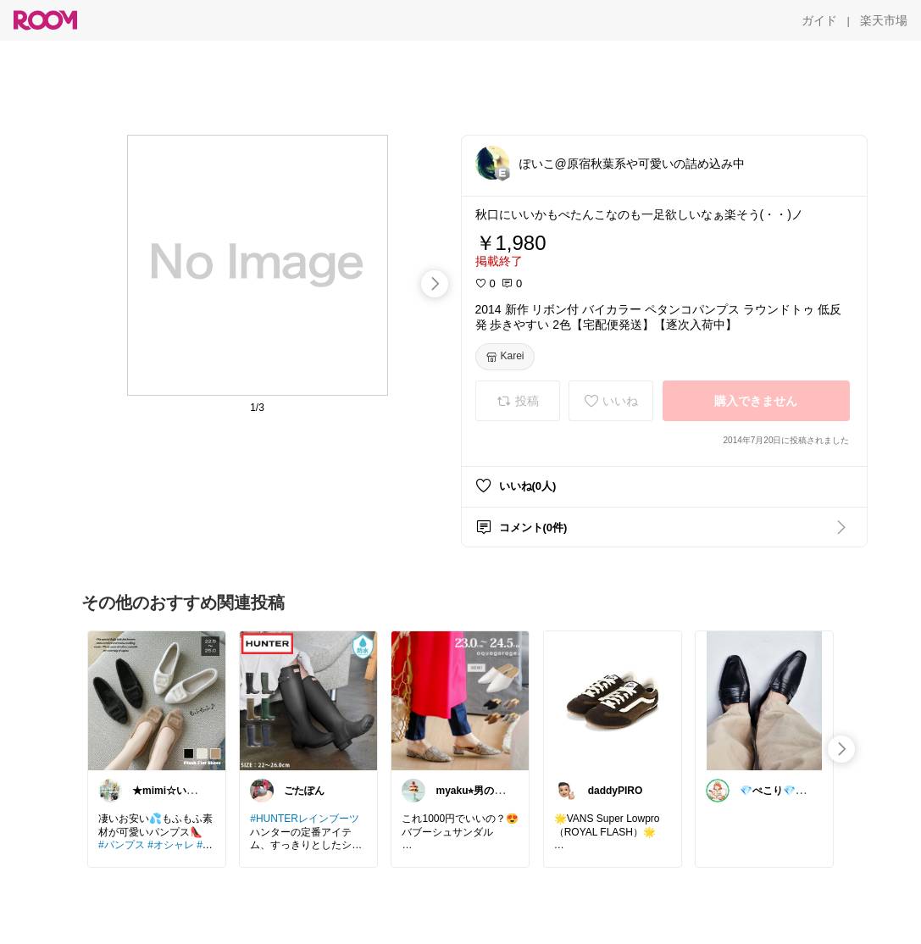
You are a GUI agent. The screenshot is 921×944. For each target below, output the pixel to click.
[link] (156, 700)
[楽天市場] (883, 20)
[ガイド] (819, 20)
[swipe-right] (434, 283)
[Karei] (505, 356)
